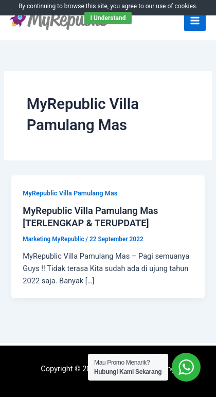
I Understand (108, 18)
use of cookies (176, 6)
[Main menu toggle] (195, 20)
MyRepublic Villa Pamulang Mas (70, 193)
